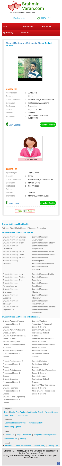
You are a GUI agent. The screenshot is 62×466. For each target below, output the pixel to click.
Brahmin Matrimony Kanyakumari (40, 247)
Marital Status (20, 228)
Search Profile (28, 26)
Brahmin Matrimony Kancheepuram (40, 259)
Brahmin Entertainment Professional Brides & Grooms (12, 373)
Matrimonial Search (35, 412)
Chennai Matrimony (15, 43)
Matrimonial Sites (34, 43)
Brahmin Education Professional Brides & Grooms (40, 354)
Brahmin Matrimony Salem (13, 252)
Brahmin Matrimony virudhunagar (40, 238)
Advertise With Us (36, 423)
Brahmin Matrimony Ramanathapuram (10, 284)
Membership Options (12, 427)
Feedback (27, 435)
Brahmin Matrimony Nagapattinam (10, 308)
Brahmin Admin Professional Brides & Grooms (14, 331)
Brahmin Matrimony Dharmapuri (10, 290)
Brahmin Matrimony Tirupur (14, 258)
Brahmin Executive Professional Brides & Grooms (11, 382)
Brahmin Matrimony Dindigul (14, 277)
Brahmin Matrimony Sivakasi (43, 255)
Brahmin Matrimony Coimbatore (10, 247)
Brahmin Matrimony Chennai (14, 237)
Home (5, 26)
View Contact (13, 125)
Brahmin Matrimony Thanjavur (40, 290)
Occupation (41, 228)
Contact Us (24, 33)
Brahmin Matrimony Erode (13, 255)
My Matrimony (8, 33)
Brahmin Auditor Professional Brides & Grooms (14, 337)
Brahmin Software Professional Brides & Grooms (40, 379)
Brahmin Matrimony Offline (15, 423)
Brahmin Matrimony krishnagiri (10, 302)
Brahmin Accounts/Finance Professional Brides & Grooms (13, 324)
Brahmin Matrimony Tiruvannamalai (40, 302)
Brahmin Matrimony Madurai (14, 240)
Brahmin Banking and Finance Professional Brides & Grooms (14, 345)
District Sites (9, 415)
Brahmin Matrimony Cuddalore (10, 296)
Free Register (47, 26)
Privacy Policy (39, 446)
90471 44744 (46, 18)
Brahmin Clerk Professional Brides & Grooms (43, 340)
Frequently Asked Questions (45, 435)
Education (31, 228)
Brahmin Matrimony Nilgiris (43, 274)
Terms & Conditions (23, 446)
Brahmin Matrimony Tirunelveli (10, 262)
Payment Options (51, 412)
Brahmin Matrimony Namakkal (40, 268)
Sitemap (23, 438)
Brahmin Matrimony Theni (13, 280)
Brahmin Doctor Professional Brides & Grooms (43, 346)
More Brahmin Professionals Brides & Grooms (43, 392)
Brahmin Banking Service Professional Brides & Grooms (13, 354)
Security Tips (53, 446)
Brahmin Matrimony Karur (13, 274)
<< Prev (18, 211)
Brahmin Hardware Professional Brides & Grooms (11, 391)
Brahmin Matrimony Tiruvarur (43, 307)
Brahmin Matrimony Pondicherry (40, 311)
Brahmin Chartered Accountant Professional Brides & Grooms (42, 324)
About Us (8, 446)
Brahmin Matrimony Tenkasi (43, 252)
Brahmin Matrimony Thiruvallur (40, 296)
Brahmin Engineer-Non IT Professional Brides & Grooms (13, 364)
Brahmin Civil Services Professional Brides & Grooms (41, 333)
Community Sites (21, 415)
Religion (5, 228)
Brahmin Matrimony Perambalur (40, 278)
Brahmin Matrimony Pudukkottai (40, 284)
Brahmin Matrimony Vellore (43, 264)
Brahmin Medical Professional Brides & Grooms (44, 371)
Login (12, 412)
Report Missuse (10, 438)
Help (19, 435)
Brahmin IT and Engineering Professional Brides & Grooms (14, 400)
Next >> (31, 211)
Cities (12, 228)
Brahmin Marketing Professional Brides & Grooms (40, 364)
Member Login (19, 18)
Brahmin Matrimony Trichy (13, 243)
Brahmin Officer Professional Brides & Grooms (43, 386)
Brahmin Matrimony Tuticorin (43, 243)
